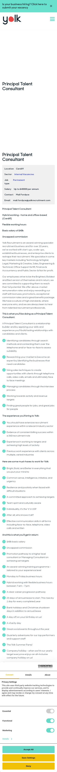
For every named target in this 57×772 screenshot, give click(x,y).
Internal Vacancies (24, 174)
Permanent (19, 180)
